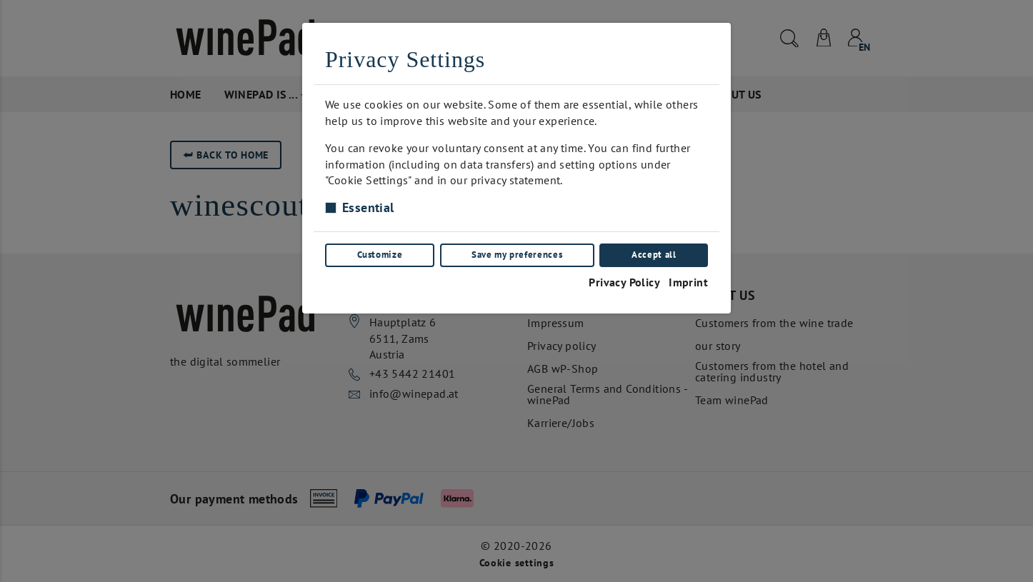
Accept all (654, 255)
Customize (379, 255)
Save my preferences (516, 255)
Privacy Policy (624, 281)
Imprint (688, 281)
